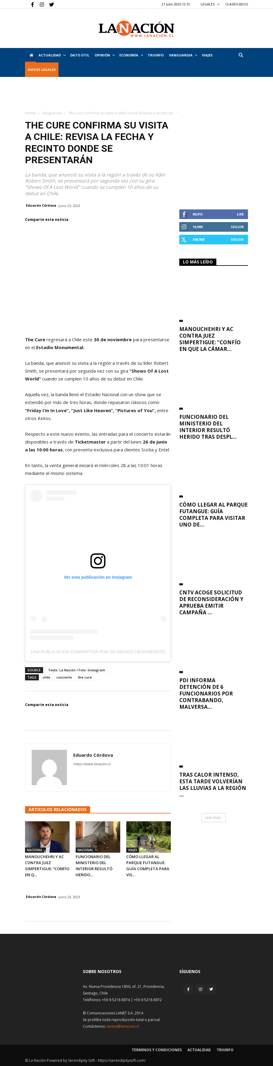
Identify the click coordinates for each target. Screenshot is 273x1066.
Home (30, 113)
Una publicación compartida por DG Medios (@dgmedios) (98, 651)
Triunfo (156, 55)
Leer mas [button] (213, 817)
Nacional (34, 850)
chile (46, 677)
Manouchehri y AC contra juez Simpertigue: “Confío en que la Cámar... (210, 339)
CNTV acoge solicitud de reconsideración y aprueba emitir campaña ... (211, 602)
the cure (85, 677)
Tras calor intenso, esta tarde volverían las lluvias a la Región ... (212, 784)
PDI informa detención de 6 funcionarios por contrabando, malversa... (206, 693)
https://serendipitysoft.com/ (122, 1060)
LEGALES (210, 4)
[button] (241, 55)
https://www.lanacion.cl (91, 764)
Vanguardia (183, 55)
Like (240, 214)
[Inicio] (30, 55)
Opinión (105, 55)
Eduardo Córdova (41, 205)
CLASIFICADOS (236, 4)
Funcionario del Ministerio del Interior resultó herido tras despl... (208, 426)
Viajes (132, 850)
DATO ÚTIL (79, 55)
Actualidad (52, 55)
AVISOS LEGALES (42, 69)
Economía (131, 55)
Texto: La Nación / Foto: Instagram (76, 670)
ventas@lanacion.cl (122, 1026)
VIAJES (207, 55)
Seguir (237, 226)
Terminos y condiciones (157, 1049)
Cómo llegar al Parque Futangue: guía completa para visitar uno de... (213, 514)
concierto (64, 677)
